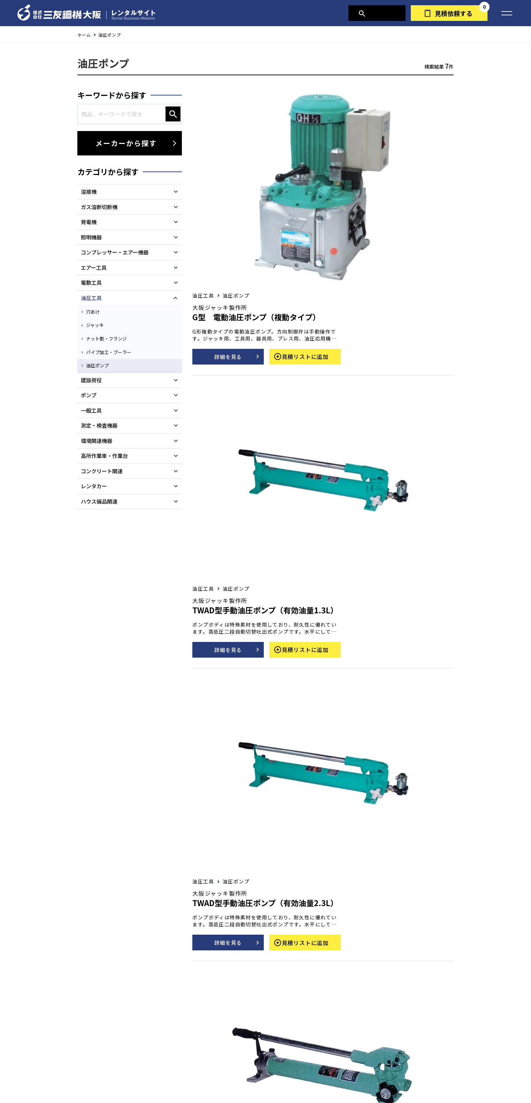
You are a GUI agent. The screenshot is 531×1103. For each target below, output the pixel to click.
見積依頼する (453, 13)
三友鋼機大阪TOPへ (272, 1058)
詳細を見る (341, 154)
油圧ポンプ (100, 362)
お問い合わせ (171, 967)
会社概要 (250, 1080)
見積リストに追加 (422, 154)
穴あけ (95, 315)
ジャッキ (97, 327)
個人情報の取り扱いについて (193, 1080)
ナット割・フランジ (110, 339)
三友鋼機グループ (343, 1080)
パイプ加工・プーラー (112, 350)
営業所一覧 (288, 1080)
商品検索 (380, 13)
